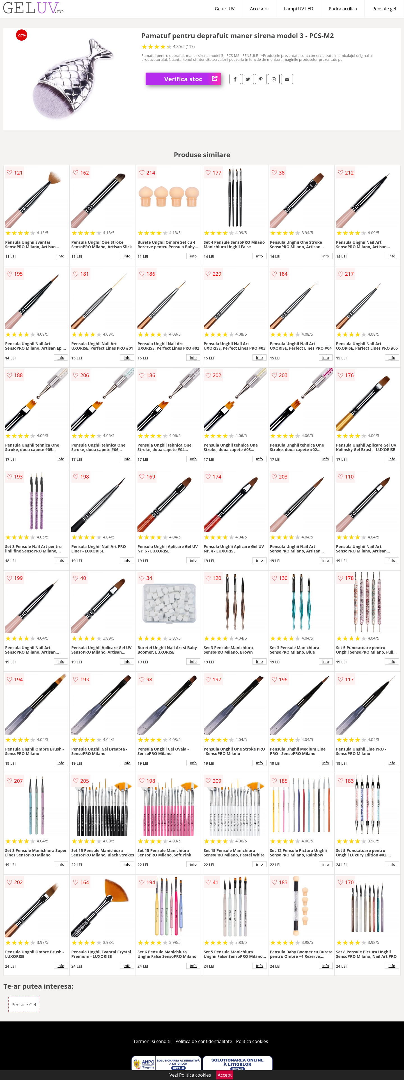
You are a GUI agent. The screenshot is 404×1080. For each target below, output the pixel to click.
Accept (225, 1075)
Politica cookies (252, 1041)
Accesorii (259, 9)
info (61, 256)
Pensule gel (384, 9)
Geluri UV (225, 9)
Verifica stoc (192, 79)
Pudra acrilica (343, 9)
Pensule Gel (24, 1005)
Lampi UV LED (298, 9)
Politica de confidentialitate (204, 1041)
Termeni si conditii (152, 1041)
